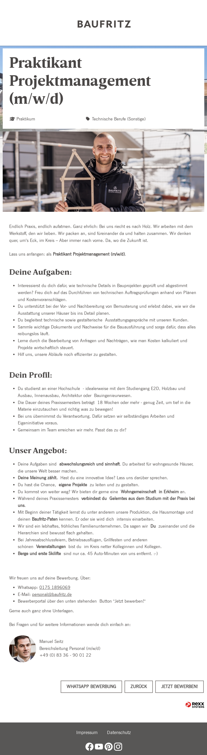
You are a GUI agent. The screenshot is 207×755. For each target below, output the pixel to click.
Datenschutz (119, 732)
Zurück (138, 686)
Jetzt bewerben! (179, 686)
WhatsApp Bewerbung (91, 686)
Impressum (87, 732)
